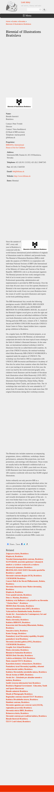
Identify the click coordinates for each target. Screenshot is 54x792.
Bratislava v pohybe (14, 573)
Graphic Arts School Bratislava (18, 647)
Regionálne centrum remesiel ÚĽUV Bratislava (24, 697)
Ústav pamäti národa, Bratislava (18, 595)
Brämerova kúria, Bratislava (17, 713)
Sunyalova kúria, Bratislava (17, 631)
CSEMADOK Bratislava (15, 578)
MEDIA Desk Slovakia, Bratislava (19, 655)
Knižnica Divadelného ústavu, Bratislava (22, 700)
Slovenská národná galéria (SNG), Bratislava (23, 642)
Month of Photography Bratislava (19, 694)
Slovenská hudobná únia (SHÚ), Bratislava (23, 609)
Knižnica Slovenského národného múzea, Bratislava (26, 672)
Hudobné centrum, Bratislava (17, 702)
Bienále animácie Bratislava (17, 691)
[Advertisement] (27, 422)
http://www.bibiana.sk (22, 176)
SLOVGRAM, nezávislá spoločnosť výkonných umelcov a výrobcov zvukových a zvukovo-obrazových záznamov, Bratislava (24, 564)
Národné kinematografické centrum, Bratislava (24, 559)
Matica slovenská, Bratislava (17, 620)
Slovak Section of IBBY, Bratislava (19, 675)
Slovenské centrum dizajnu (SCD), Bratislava (24, 576)
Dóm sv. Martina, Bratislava (17, 598)
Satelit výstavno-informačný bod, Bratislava (23, 683)
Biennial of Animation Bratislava (19, 653)
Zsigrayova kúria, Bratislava (17, 554)
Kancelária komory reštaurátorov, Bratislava (23, 664)
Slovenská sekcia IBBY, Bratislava (19, 711)
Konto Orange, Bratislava (16, 633)
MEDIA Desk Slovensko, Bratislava (20, 606)
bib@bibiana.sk (18, 172)
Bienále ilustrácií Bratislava (17, 719)
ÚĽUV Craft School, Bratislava (18, 722)
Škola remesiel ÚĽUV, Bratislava (19, 661)
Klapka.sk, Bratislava (14, 556)
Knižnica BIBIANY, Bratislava (18, 622)
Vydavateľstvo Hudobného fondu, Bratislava (23, 611)
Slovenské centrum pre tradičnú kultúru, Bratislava (26, 716)
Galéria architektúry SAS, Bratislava (20, 658)
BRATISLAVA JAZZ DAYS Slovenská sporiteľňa (25, 570)
